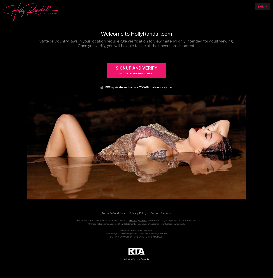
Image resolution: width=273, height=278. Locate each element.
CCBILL (143, 220)
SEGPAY (133, 220)
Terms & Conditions (113, 213)
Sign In (262, 6)
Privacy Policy (138, 213)
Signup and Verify (136, 70)
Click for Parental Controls (136, 254)
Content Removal (161, 213)
